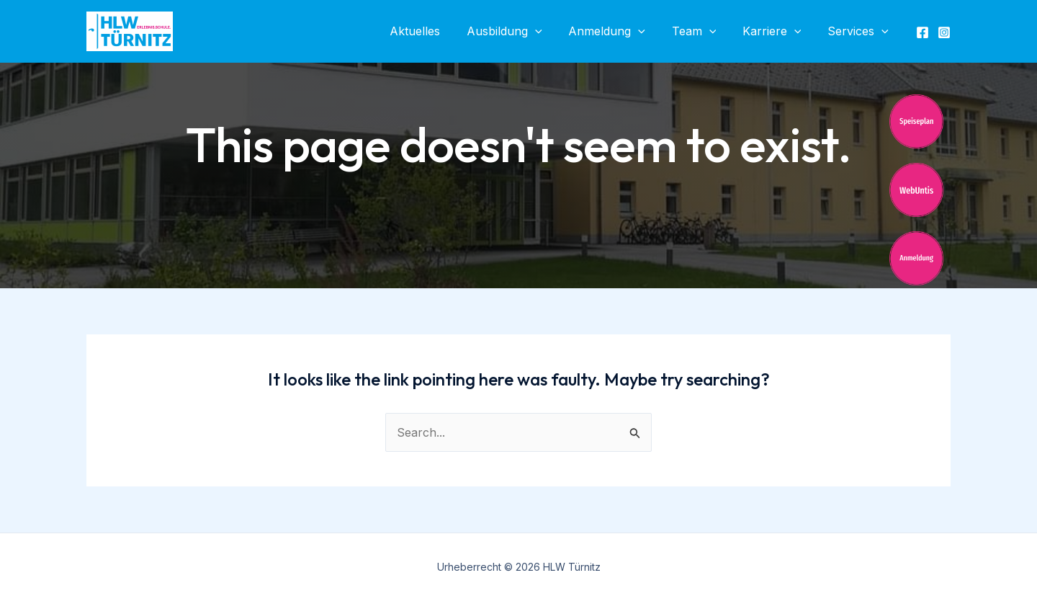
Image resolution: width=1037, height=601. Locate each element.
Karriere (777, 31)
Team (702, 31)
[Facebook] (922, 32)
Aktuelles (433, 31)
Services (859, 31)
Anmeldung (618, 31)
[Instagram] (944, 32)
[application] (550, 31)
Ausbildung (519, 31)
